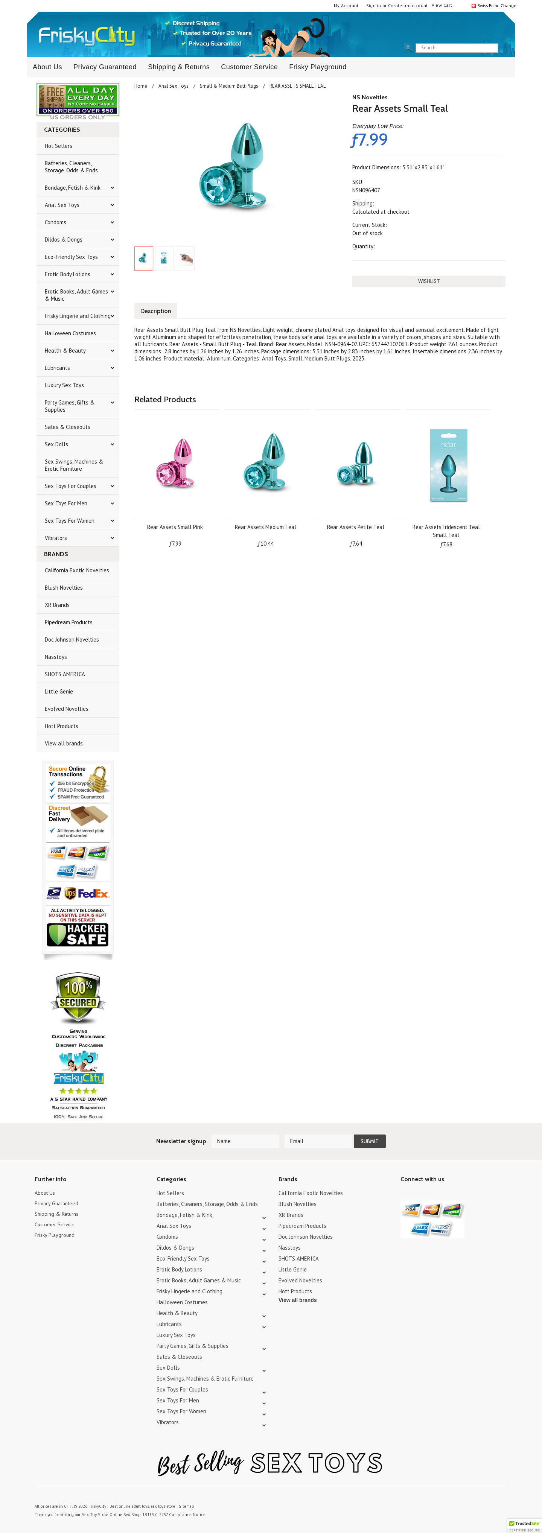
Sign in (373, 5)
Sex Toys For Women (69, 520)
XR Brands (57, 604)
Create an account (408, 5)
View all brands (64, 743)
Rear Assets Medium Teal (265, 525)
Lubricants (57, 367)
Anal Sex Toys (62, 204)
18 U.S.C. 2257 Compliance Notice (169, 1513)
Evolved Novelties (66, 708)
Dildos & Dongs (63, 239)
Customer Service (249, 67)
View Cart (442, 5)
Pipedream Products (69, 622)
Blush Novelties (64, 587)
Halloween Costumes (70, 333)
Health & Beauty (65, 350)
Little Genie (59, 691)
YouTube (418, 1194)
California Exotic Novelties (77, 570)
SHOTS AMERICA (65, 674)
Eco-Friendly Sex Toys (71, 256)
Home (140, 86)
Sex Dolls (56, 444)
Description (157, 309)
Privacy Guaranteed (105, 67)
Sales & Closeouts (67, 426)
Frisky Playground (318, 67)
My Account (346, 5)
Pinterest (431, 1194)
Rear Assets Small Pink (175, 525)
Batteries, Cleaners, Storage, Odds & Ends (71, 167)
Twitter (405, 1194)
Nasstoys (56, 656)
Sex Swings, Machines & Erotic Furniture (74, 465)
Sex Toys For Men (66, 503)
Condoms (55, 222)
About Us (47, 67)
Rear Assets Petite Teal (355, 525)
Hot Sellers (58, 145)
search (504, 48)
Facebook (444, 1194)
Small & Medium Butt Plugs (229, 86)
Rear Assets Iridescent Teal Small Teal (446, 529)
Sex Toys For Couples (70, 486)
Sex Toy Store (94, 1513)
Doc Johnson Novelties (72, 639)
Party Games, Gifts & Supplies (69, 406)
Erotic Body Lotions (67, 274)
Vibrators (56, 537)
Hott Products (61, 726)
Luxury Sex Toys (64, 385)
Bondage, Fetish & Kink (72, 187)
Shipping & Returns (179, 67)
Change (508, 5)
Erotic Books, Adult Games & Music (76, 295)
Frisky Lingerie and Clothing (78, 315)
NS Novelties (370, 97)
